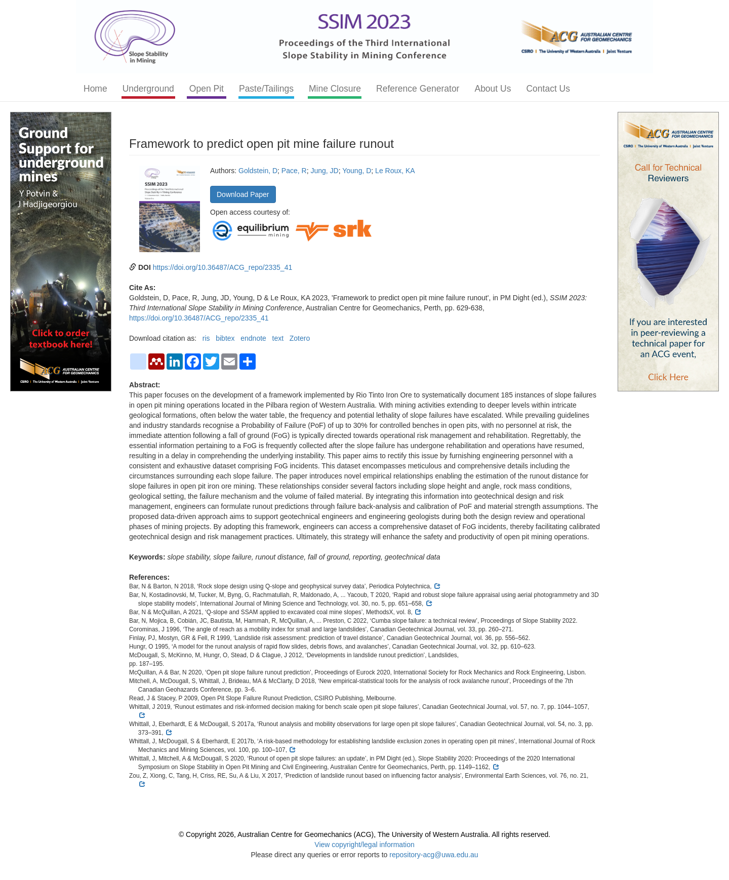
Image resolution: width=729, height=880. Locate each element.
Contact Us (548, 89)
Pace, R (294, 171)
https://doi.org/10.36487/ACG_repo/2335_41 (223, 267)
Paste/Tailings (266, 89)
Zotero (300, 338)
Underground (148, 89)
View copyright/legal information (364, 845)
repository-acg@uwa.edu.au (433, 855)
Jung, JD (324, 171)
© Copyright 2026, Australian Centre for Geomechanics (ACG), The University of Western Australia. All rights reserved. (364, 834)
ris (206, 338)
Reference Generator (417, 89)
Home (95, 89)
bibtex (225, 338)
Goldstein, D (257, 171)
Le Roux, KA (395, 171)
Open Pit (206, 89)
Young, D (356, 171)
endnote (253, 338)
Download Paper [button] (243, 194)
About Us (492, 89)
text (278, 338)
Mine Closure (335, 89)
